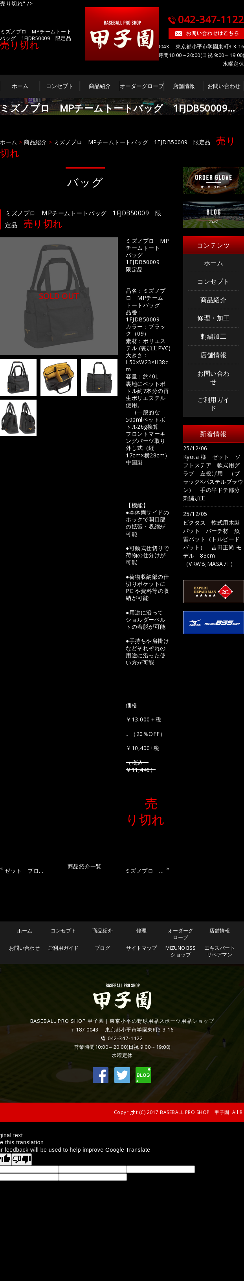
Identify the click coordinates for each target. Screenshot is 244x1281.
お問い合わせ (223, 86)
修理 (141, 930)
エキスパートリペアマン (219, 951)
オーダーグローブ (142, 86)
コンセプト (59, 86)
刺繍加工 (213, 336)
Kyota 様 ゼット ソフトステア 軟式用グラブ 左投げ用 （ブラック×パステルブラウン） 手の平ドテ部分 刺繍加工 (213, 477)
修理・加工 (213, 318)
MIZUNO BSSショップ (180, 951)
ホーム (20, 86)
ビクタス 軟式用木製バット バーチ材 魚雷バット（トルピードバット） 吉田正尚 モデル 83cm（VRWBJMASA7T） (212, 543)
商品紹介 (100, 86)
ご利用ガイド (213, 403)
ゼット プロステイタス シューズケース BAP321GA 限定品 (24, 869)
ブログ (102, 947)
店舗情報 (184, 86)
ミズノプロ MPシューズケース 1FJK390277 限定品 (144, 869)
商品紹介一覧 (85, 866)
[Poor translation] (21, 1159)
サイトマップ (141, 947)
